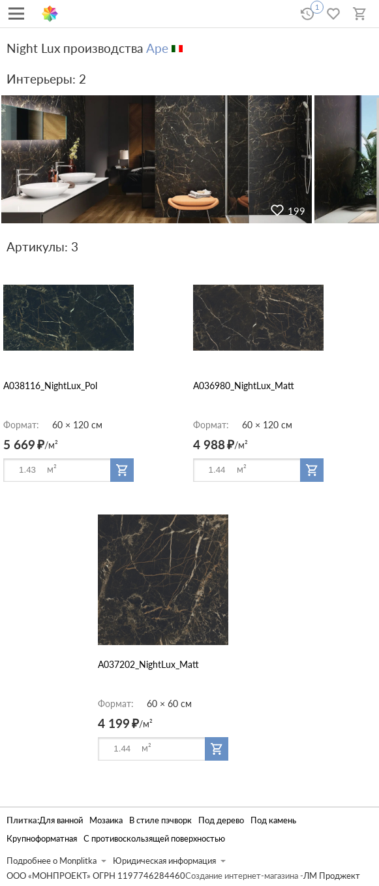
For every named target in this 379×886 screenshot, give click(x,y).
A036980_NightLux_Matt (243, 385)
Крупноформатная (42, 839)
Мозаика (106, 820)
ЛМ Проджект (331, 876)
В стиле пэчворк (160, 820)
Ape (157, 47)
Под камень (273, 820)
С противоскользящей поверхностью (154, 839)
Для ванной (61, 820)
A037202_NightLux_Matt (148, 664)
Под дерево (221, 820)
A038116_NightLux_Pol (50, 385)
